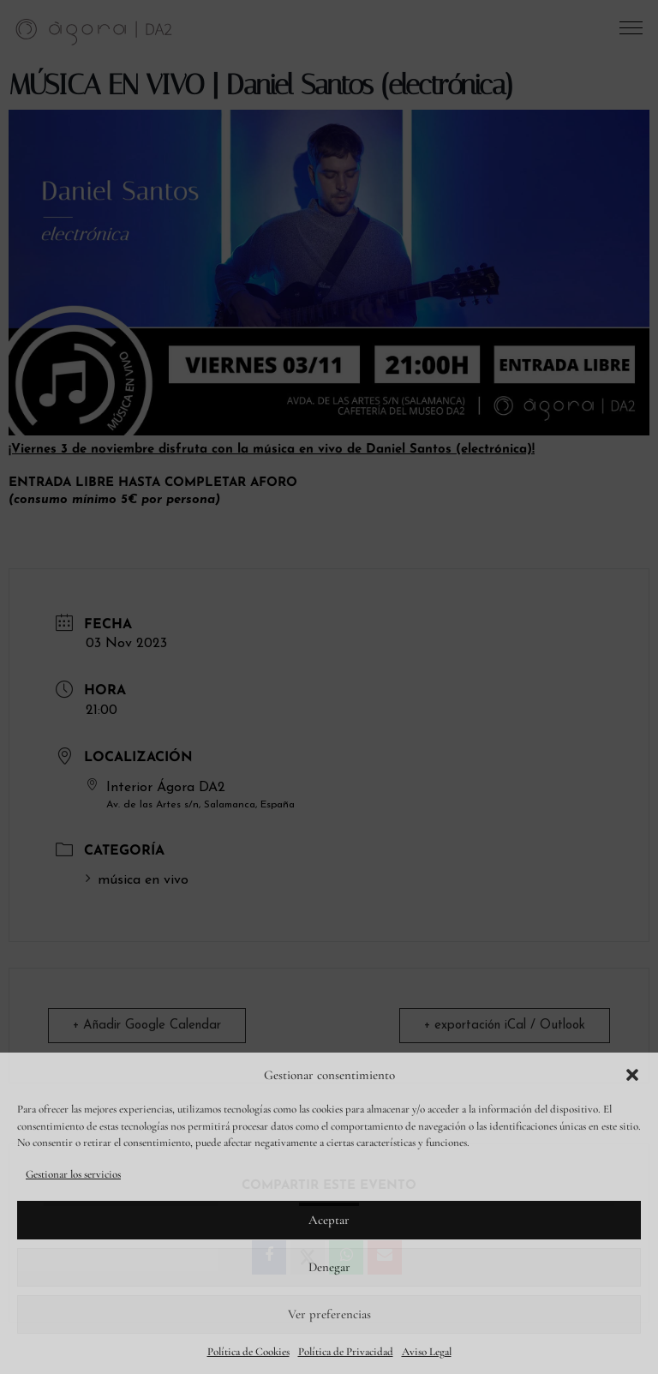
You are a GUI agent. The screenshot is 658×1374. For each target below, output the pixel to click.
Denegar (329, 1267)
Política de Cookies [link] (248, 1352)
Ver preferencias (329, 1314)
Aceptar (329, 1219)
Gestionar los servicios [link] (73, 1174)
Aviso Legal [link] (427, 1352)
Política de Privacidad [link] (345, 1352)
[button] (632, 1074)
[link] (94, 31)
